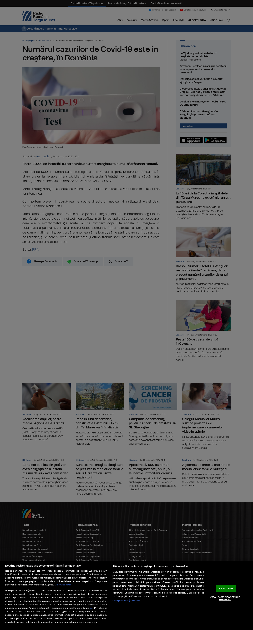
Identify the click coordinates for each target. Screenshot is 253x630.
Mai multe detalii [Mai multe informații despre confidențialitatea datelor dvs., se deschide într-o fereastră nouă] (63, 585)
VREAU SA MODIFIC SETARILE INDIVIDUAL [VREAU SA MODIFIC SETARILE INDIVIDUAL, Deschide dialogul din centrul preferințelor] (225, 598)
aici (91, 608)
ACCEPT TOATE (226, 589)
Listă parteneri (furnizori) (126, 600)
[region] (126, 595)
